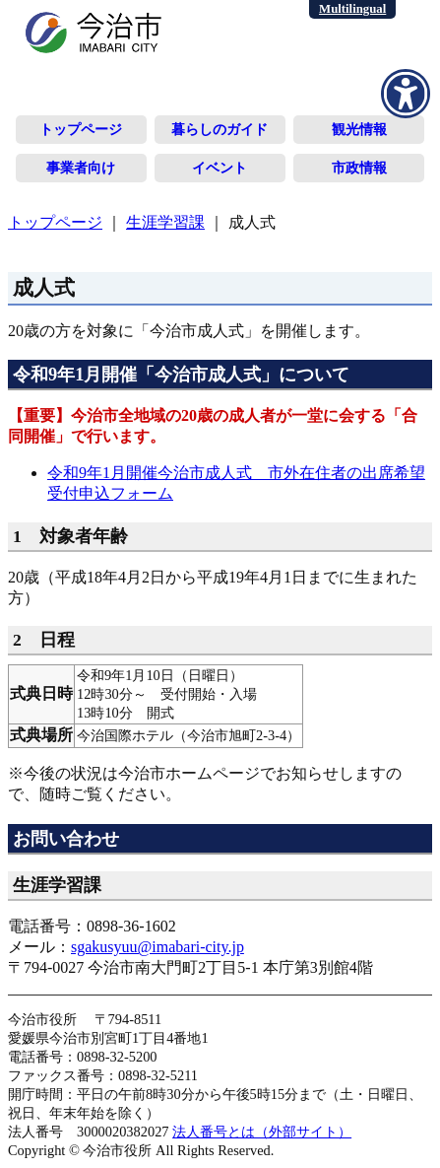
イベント (219, 167)
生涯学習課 (165, 222)
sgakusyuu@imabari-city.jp (157, 946)
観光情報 (359, 129)
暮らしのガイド (219, 129)
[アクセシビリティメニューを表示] (405, 93)
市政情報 (359, 167)
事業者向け (80, 167)
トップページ (80, 129)
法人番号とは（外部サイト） (261, 1131)
